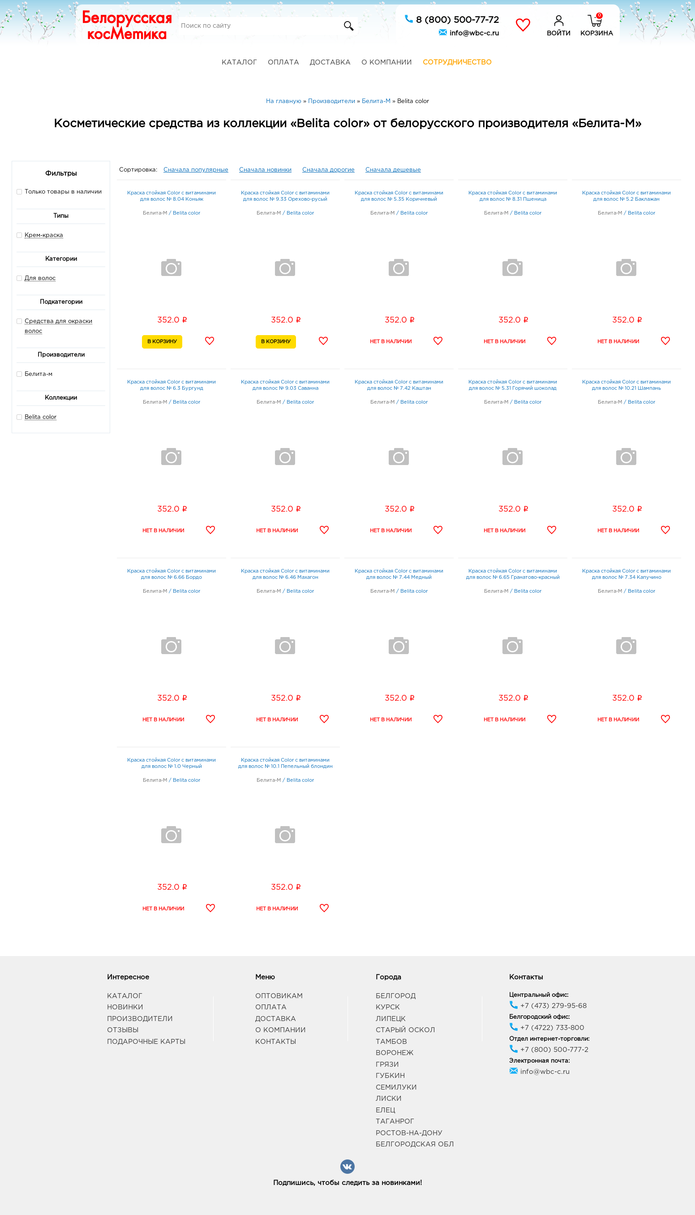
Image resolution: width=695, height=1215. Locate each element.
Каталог (239, 62)
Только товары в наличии (59, 191)
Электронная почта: (539, 1061)
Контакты (275, 1042)
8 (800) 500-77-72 (451, 19)
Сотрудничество (457, 62)
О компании (386, 62)
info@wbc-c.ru (468, 32)
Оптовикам (279, 996)
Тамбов (391, 1042)
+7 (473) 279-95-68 (548, 1006)
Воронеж (394, 1053)
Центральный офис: (538, 995)
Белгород (396, 996)
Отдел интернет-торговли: (549, 1039)
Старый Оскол (405, 1030)
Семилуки (396, 1087)
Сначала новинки (265, 170)
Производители (140, 1019)
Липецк (391, 1019)
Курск (388, 1007)
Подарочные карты (146, 1042)
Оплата (283, 62)
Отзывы (122, 1030)
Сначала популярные (195, 170)
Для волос (40, 278)
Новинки (125, 1007)
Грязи (387, 1065)
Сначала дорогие (328, 170)
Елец (385, 1110)
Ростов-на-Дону (409, 1133)
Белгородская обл (415, 1144)
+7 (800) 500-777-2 (548, 1050)
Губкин (390, 1076)
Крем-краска (44, 235)
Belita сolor (40, 417)
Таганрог (395, 1122)
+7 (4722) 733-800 (546, 1028)
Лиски (389, 1099)
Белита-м (34, 374)
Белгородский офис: (539, 1017)
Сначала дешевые (393, 170)
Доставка (330, 62)
